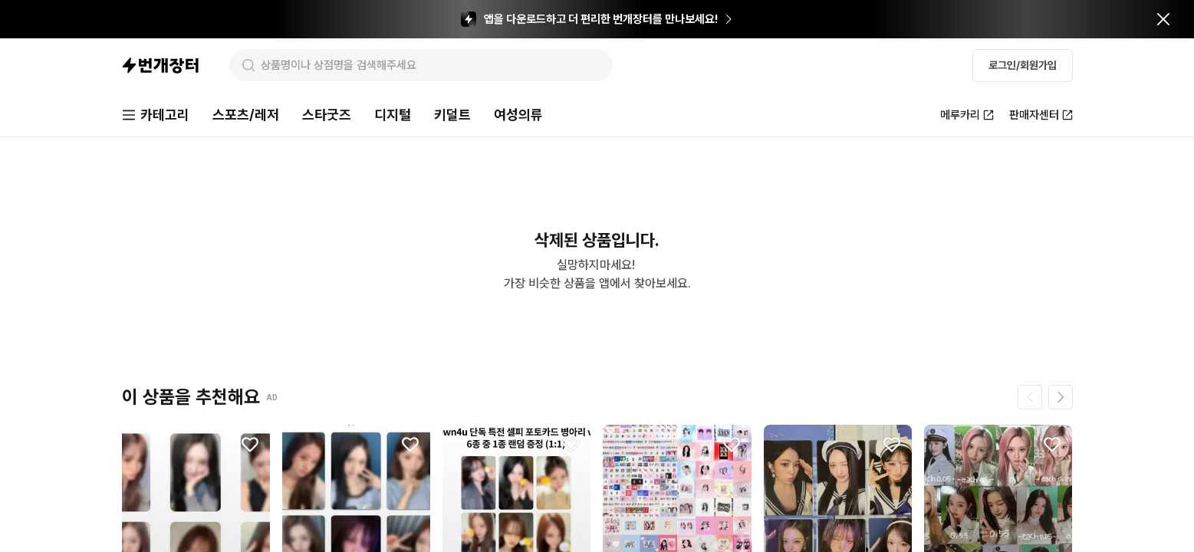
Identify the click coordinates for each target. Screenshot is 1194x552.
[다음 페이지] (1060, 397)
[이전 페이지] (1030, 397)
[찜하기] (250, 445)
